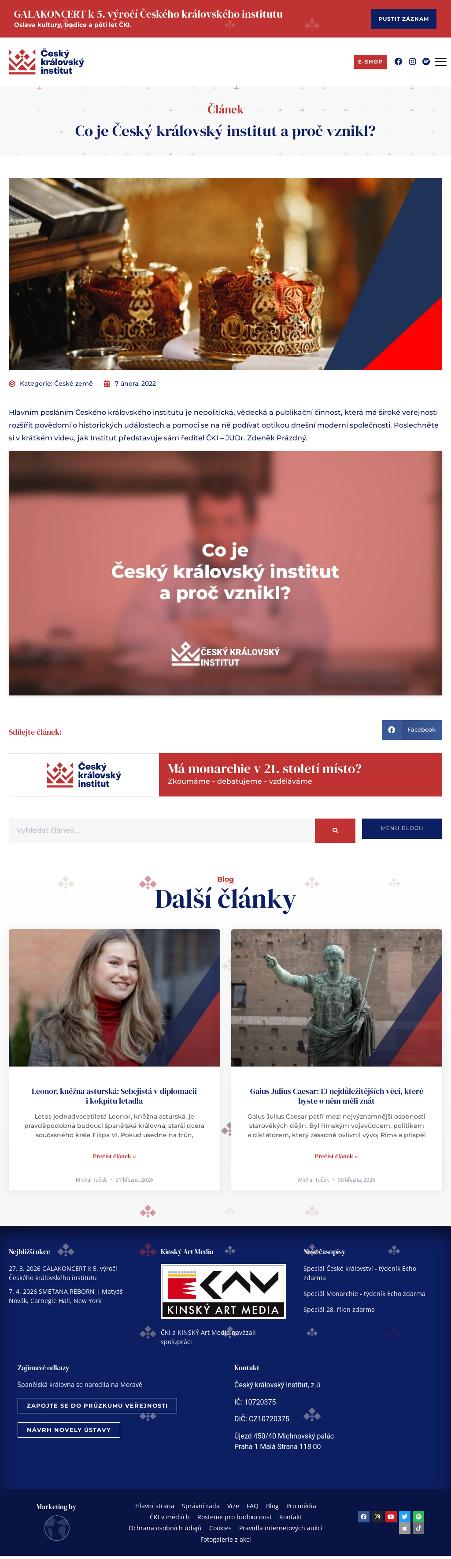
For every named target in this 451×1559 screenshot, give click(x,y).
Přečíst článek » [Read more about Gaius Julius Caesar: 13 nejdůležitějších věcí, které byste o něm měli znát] (336, 1159)
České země (73, 387)
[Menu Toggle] (441, 65)
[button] (412, 733)
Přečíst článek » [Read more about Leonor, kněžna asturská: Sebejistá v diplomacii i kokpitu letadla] (114, 1159)
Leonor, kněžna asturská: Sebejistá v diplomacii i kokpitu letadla (114, 1099)
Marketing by (56, 1509)
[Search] (335, 834)
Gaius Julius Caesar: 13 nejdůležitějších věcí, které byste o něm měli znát (336, 1099)
